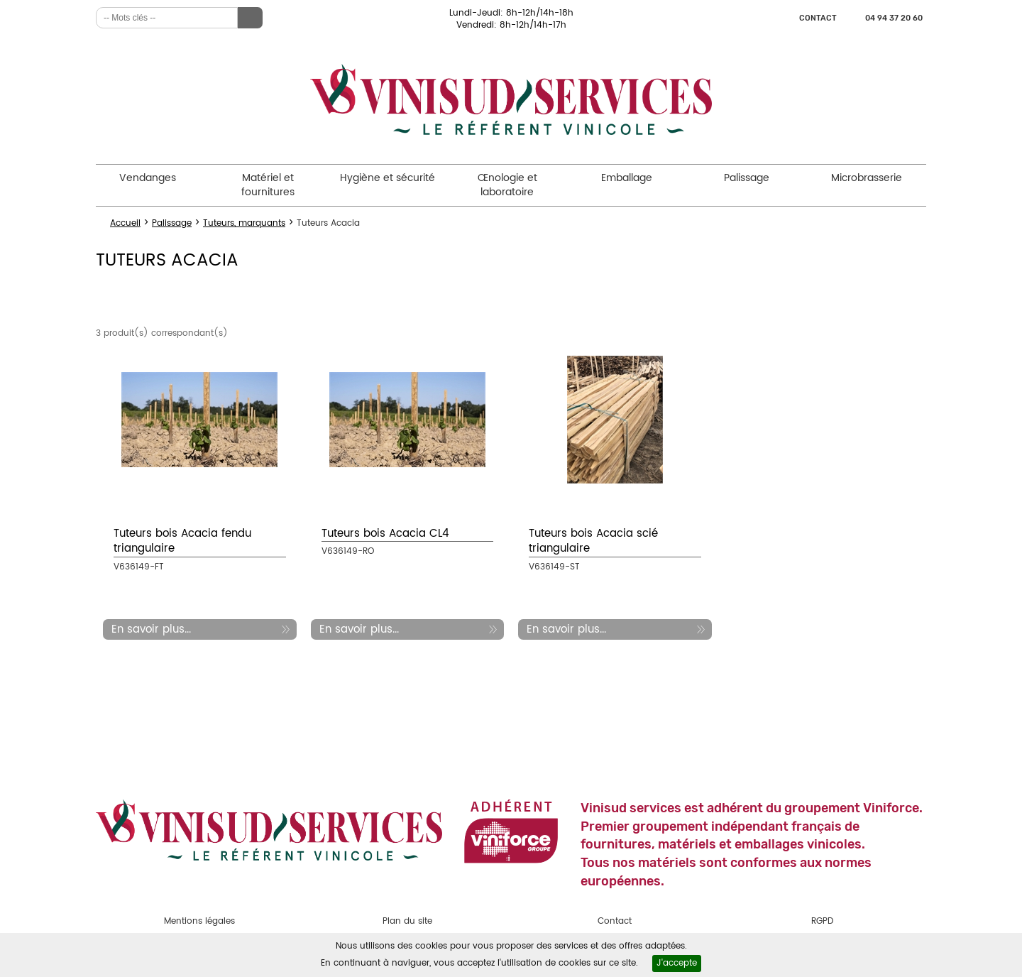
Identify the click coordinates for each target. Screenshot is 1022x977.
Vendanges (147, 178)
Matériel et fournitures (268, 185)
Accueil (125, 223)
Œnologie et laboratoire (507, 185)
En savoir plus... (151, 629)
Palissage (746, 178)
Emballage (626, 178)
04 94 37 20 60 (894, 18)
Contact (818, 18)
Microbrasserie (866, 178)
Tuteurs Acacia (328, 223)
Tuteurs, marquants (244, 223)
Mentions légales (199, 921)
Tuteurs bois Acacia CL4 (385, 533)
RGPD (822, 921)
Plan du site (407, 921)
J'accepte (676, 963)
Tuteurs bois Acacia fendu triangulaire (182, 541)
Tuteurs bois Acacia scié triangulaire (593, 541)
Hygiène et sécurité (387, 178)
